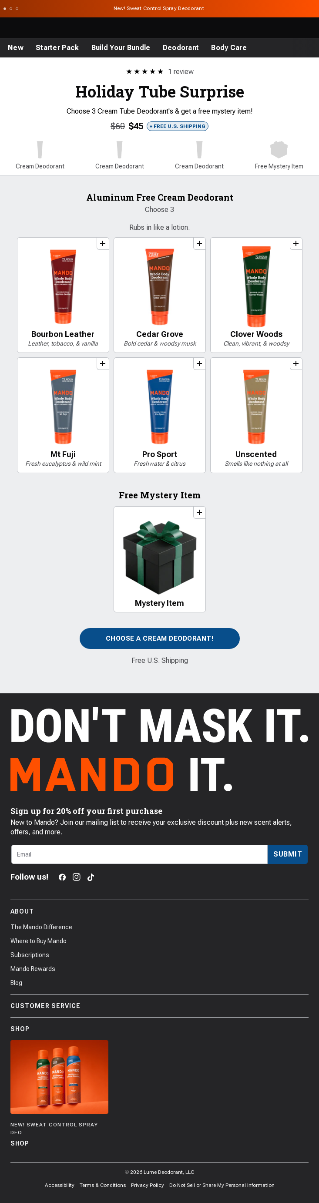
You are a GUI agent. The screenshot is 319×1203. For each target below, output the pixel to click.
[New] (15, 48)
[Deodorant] (181, 48)
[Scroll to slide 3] (17, 8)
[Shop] (59, 1094)
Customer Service (159, 1005)
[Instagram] (77, 877)
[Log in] (290, 27)
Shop (159, 1028)
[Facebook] (62, 877)
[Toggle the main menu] (9, 27)
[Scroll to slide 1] (4, 8)
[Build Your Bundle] (121, 48)
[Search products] (271, 27)
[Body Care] (229, 48)
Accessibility (59, 1185)
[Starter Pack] (57, 48)
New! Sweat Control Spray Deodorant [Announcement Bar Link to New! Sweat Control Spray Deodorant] (160, 8)
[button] (40, 156)
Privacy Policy (147, 1185)
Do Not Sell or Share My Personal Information (222, 1185)
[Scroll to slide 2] (11, 8)
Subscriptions (29, 954)
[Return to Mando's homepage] (42, 28)
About (159, 911)
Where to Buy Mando (38, 941)
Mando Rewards (32, 968)
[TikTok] (90, 877)
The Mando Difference (41, 927)
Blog (16, 982)
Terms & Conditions (103, 1185)
